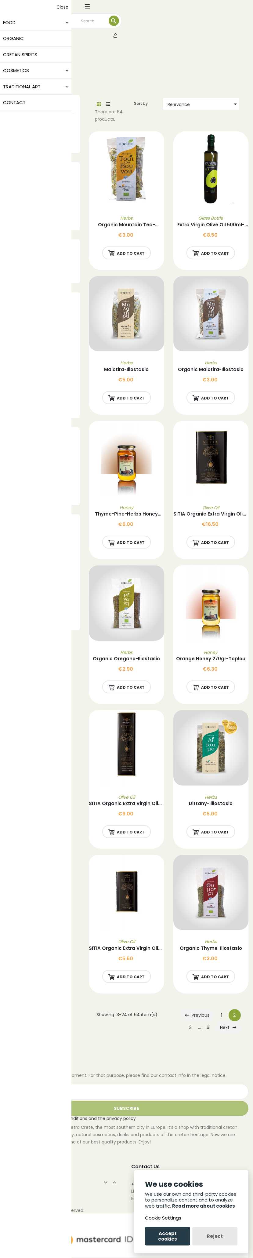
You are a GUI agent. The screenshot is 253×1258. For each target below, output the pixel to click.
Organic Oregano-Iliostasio (126, 658)
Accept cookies (167, 1236)
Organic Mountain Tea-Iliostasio (126, 224)
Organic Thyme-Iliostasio (211, 948)
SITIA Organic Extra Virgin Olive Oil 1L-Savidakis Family (210, 514)
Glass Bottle (210, 218)
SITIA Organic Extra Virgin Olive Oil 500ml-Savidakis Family (126, 803)
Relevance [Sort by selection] (203, 104)
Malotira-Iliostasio (126, 369)
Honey (126, 508)
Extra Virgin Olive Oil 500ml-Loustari (210, 224)
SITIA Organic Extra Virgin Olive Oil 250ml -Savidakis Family (126, 948)
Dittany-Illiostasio (211, 803)
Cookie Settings (163, 1218)
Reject (215, 1236)
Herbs (126, 218)
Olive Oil (210, 508)
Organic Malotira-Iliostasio (211, 369)
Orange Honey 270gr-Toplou (210, 658)
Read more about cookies (203, 1206)
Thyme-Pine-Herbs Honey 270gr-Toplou (126, 514)
